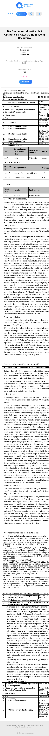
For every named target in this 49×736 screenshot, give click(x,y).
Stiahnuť (25, 82)
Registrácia (21, 14)
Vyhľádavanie (39, 14)
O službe (11, 14)
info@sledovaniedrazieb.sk (23, 727)
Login (31, 14)
